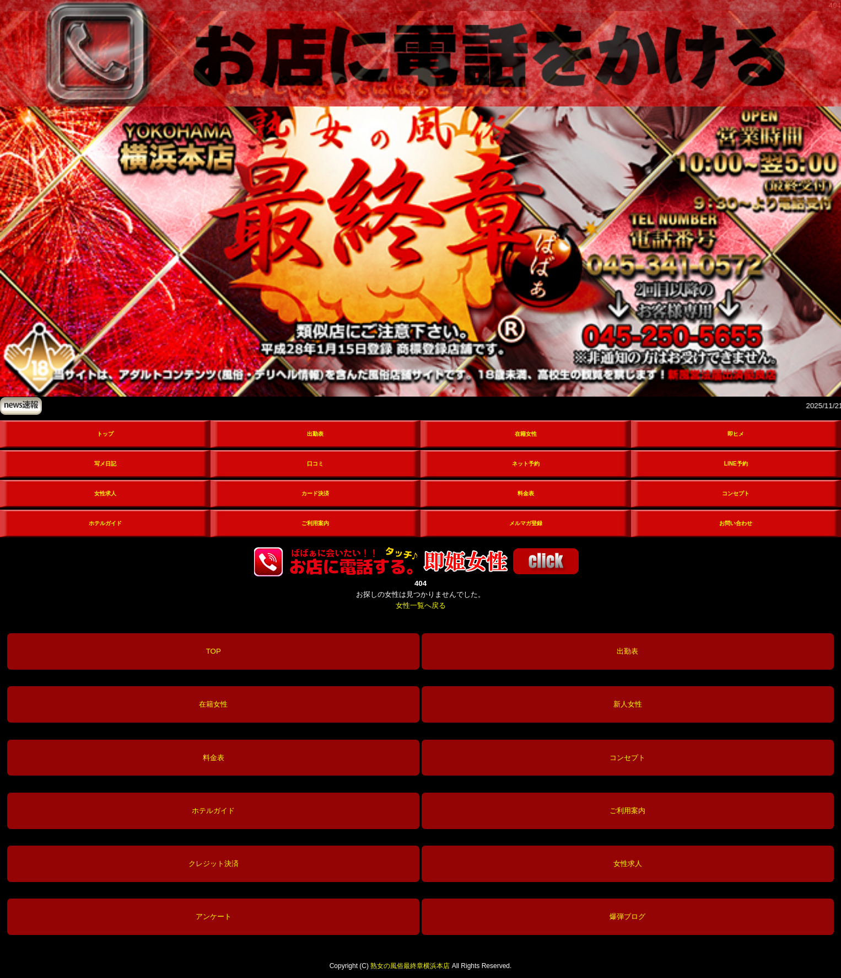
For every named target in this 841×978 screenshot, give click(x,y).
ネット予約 (526, 464)
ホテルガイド (105, 523)
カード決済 (315, 493)
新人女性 (627, 704)
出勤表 (315, 434)
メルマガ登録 (525, 523)
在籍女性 (526, 434)
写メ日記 (105, 464)
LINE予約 (736, 464)
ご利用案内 (315, 523)
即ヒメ (735, 434)
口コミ (315, 464)
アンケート (213, 916)
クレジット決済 (213, 863)
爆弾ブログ (627, 916)
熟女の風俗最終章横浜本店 (410, 966)
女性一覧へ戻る (421, 605)
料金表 (525, 493)
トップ (105, 434)
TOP (213, 651)
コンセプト (736, 493)
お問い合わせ (735, 523)
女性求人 (105, 493)
